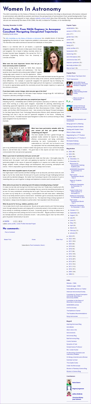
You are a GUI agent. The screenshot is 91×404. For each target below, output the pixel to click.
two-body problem (72, 65)
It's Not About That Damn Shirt (76, 76)
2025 (70, 154)
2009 (70, 271)
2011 (70, 266)
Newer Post (7, 239)
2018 (70, 249)
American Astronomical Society (76, 292)
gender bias (70, 37)
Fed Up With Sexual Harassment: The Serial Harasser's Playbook (80, 83)
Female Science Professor (74, 347)
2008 (70, 274)
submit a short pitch (42, 18)
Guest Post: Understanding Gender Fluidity (80, 91)
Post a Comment (10, 232)
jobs (68, 34)
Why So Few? (71, 68)
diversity (69, 42)
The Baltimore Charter (73, 311)
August (72, 215)
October (72, 210)
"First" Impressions (72, 79)
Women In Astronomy (32, 9)
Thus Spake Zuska (72, 363)
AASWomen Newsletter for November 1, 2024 (77, 206)
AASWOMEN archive (73, 305)
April (71, 225)
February (73, 230)
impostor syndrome (73, 62)
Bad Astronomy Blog (73, 338)
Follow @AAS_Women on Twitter (76, 289)
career (69, 40)
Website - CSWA (71, 283)
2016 (70, 254)
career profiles (71, 48)
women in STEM (72, 31)
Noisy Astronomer (72, 316)
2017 (70, 251)
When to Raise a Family (74, 132)
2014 (70, 259)
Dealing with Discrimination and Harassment (76, 120)
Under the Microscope (73, 366)
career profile (11, 224)
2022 (70, 239)
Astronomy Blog (72, 335)
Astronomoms (71, 333)
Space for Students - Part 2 (76, 181)
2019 (70, 246)
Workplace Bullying (72, 141)
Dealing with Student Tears (75, 129)
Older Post (59, 239)
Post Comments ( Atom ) (37, 245)
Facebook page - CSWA (74, 286)
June (71, 220)
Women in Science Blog (74, 371)
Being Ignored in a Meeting (75, 124)
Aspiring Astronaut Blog (74, 324)
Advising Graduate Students (75, 126)
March (72, 228)
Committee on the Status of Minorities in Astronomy (75, 301)
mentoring (70, 54)
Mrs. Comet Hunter (72, 350)
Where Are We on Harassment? (78, 98)
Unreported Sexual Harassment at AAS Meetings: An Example (80, 107)
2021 (70, 241)
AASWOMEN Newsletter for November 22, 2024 (77, 170)
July (71, 218)
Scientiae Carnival (72, 360)
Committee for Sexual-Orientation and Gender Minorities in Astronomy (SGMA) (77, 296)
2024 (70, 156)
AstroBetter (70, 327)
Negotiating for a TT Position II (76, 138)
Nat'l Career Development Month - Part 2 (77, 176)
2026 (70, 151)
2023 (70, 236)
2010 (70, 269)
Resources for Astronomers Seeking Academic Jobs (77, 165)
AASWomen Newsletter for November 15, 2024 (77, 186)
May (71, 223)
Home (34, 239)
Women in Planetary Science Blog (77, 368)
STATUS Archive (71, 308)
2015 (70, 256)
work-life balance (72, 57)
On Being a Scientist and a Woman (77, 357)
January (72, 233)
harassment (70, 51)
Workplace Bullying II (73, 144)
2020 (70, 244)
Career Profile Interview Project (26, 224)
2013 (70, 261)
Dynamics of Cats (72, 344)
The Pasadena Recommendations (77, 313)
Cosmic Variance (72, 341)
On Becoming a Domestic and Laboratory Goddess (75, 353)
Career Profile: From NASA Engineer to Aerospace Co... (76, 191)
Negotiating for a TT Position (76, 135)
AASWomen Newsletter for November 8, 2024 (77, 196)
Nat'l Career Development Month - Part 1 (77, 201)
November (73, 161)
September (73, 213)
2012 (70, 264)
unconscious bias (72, 60)
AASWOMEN (71, 28)
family (69, 45)
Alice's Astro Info (72, 330)
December (73, 159)
